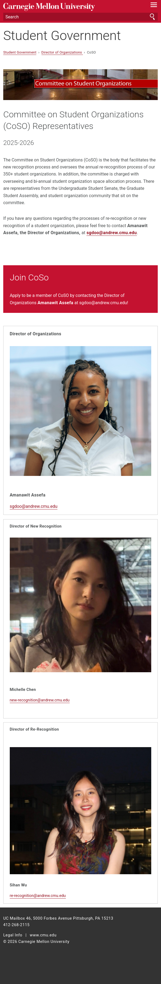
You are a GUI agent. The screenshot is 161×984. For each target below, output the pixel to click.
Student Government (62, 35)
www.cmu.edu (43, 935)
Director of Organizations (62, 52)
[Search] (80, 17)
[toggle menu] (154, 5)
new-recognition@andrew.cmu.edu (40, 700)
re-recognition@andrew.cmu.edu (38, 895)
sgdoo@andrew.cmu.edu (111, 232)
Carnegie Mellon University (69, 7)
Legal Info (12, 935)
